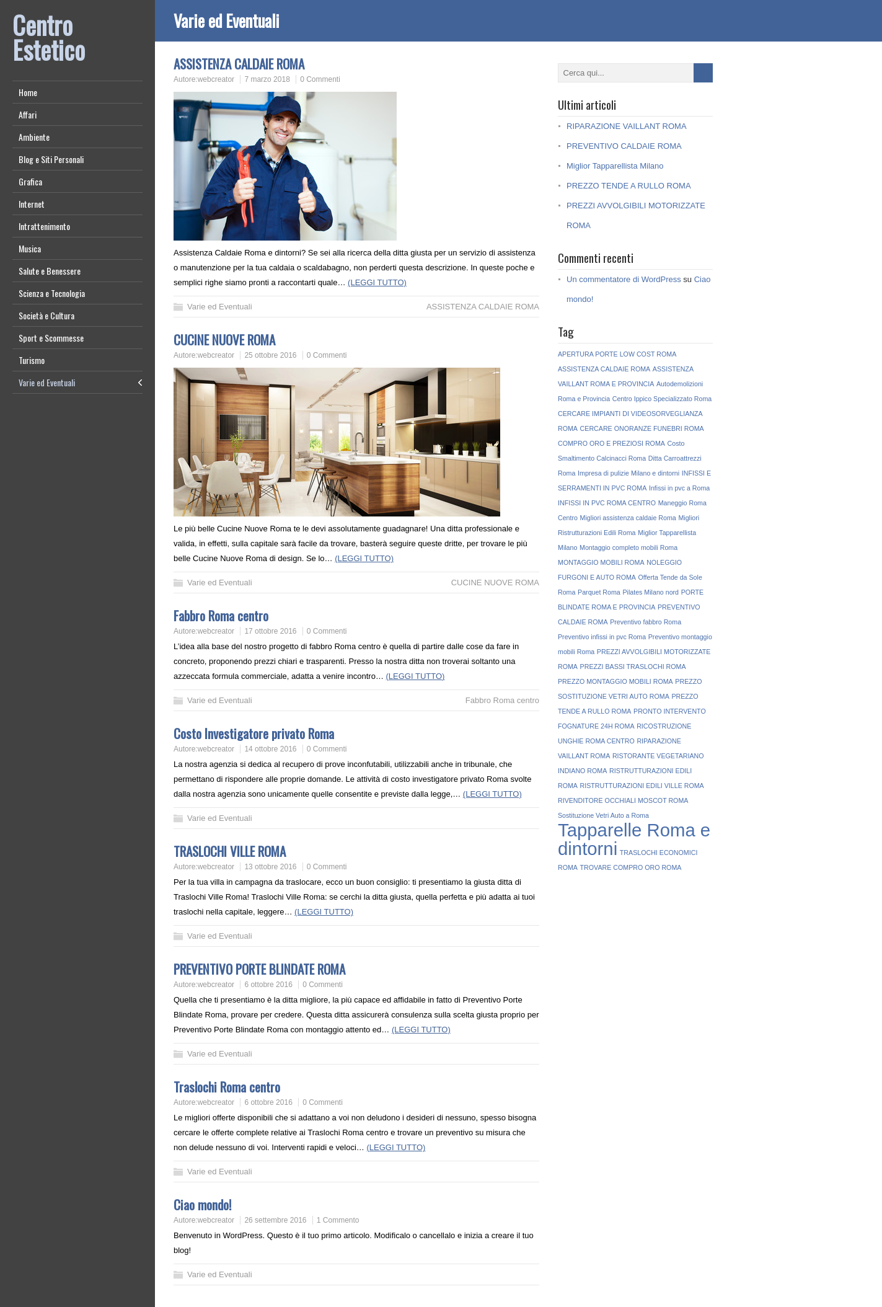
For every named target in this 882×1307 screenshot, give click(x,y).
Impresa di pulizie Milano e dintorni (628, 473)
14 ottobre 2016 (270, 749)
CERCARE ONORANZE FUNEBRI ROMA (642, 428)
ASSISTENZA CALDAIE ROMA (239, 63)
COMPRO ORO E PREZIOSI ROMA (611, 443)
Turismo (32, 359)
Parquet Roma (599, 592)
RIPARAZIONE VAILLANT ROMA (627, 126)
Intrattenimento (44, 226)
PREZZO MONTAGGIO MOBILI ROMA (615, 681)
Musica (30, 248)
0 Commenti (320, 79)
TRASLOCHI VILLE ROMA (230, 851)
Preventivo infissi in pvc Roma (602, 636)
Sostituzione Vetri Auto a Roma (603, 815)
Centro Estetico (48, 37)
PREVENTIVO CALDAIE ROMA (624, 146)
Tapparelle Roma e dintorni (634, 839)
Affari (28, 114)
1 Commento (338, 1220)
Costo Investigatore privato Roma (254, 733)
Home (28, 92)
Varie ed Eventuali (47, 382)
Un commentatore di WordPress (624, 279)
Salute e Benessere (50, 270)
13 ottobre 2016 (270, 866)
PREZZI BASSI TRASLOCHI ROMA (633, 666)
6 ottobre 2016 (268, 984)
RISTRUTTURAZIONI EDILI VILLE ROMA (642, 785)
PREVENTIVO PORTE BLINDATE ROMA (259, 968)
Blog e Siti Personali (51, 159)
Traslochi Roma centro (227, 1086)
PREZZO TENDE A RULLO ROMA (629, 185)
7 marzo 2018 (266, 79)
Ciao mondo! (202, 1204)
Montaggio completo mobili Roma (628, 547)
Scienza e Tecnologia (52, 292)
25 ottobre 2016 (270, 355)
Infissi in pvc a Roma (679, 488)
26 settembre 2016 (275, 1220)
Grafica (30, 181)
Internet (32, 203)
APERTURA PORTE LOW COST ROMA (617, 354)
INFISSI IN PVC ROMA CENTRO (607, 503)
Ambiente (34, 136)
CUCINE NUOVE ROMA (224, 339)
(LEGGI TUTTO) (377, 282)
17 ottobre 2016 (270, 631)
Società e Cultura (46, 315)
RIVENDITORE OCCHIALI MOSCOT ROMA (623, 800)
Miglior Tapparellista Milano (615, 166)
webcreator (216, 79)
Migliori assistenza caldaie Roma (628, 517)
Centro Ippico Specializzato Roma (662, 398)
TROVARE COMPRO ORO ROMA (631, 867)
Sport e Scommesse (51, 337)
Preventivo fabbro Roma (645, 622)
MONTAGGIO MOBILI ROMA (601, 562)
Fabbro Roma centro (221, 615)
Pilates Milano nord (650, 592)
